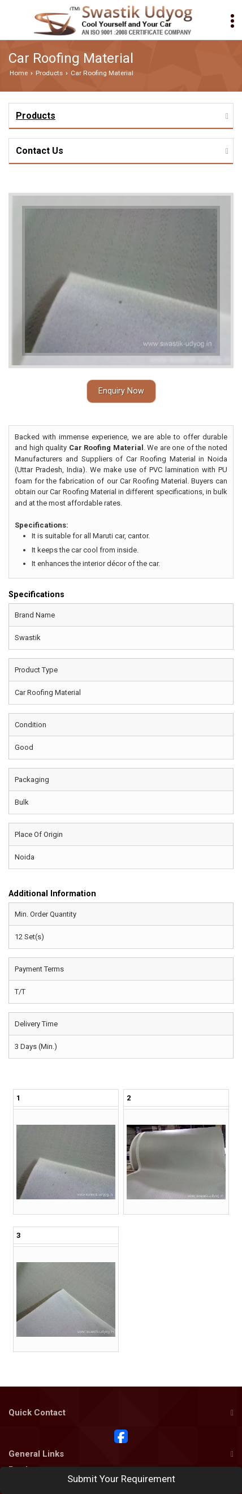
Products (49, 73)
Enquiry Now (121, 390)
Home (19, 73)
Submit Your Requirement (121, 1478)
